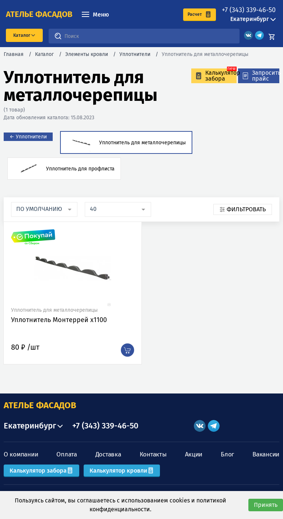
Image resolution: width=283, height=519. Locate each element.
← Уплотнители (28, 137)
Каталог (44, 54)
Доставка (108, 454)
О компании (21, 454)
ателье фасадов (39, 14)
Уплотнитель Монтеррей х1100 (59, 320)
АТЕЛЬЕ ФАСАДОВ (40, 405)
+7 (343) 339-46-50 (249, 10)
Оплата (66, 454)
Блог (227, 454)
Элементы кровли (86, 54)
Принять (265, 504)
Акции (194, 454)
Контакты (153, 454)
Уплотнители (134, 54)
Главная (14, 54)
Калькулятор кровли (122, 470)
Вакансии (265, 454)
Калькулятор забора (41, 470)
